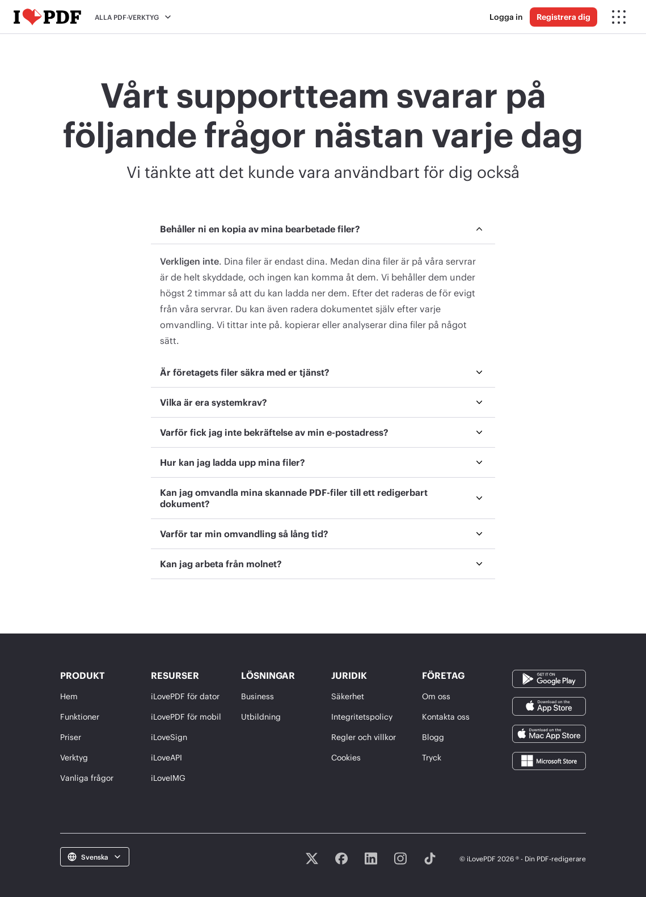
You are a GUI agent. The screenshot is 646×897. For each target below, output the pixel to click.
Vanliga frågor (86, 778)
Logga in (506, 17)
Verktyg (74, 757)
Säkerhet (347, 696)
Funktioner (79, 716)
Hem (69, 696)
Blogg (433, 737)
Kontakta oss (446, 716)
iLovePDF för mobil (186, 716)
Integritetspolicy (361, 716)
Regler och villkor (363, 737)
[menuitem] (323, 286)
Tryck (431, 757)
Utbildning (261, 716)
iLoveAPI (166, 757)
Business (257, 696)
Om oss (436, 696)
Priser (70, 737)
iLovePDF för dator (185, 696)
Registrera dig (563, 17)
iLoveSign (169, 737)
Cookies (346, 757)
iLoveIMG (168, 778)
